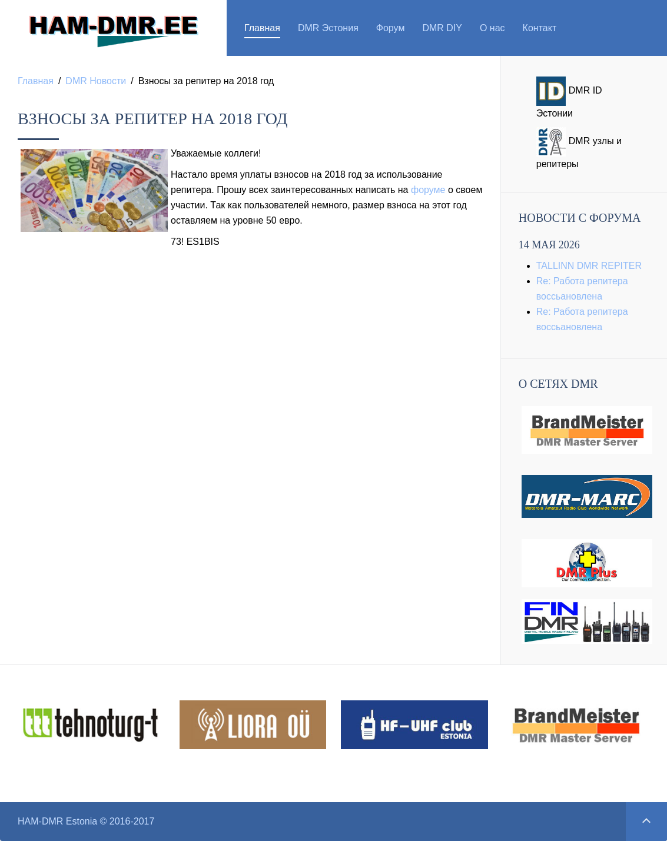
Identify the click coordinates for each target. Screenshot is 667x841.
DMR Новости (95, 81)
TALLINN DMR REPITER (589, 266)
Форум (390, 28)
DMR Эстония (328, 28)
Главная (262, 28)
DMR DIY (442, 28)
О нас (492, 28)
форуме (428, 190)
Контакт (540, 28)
